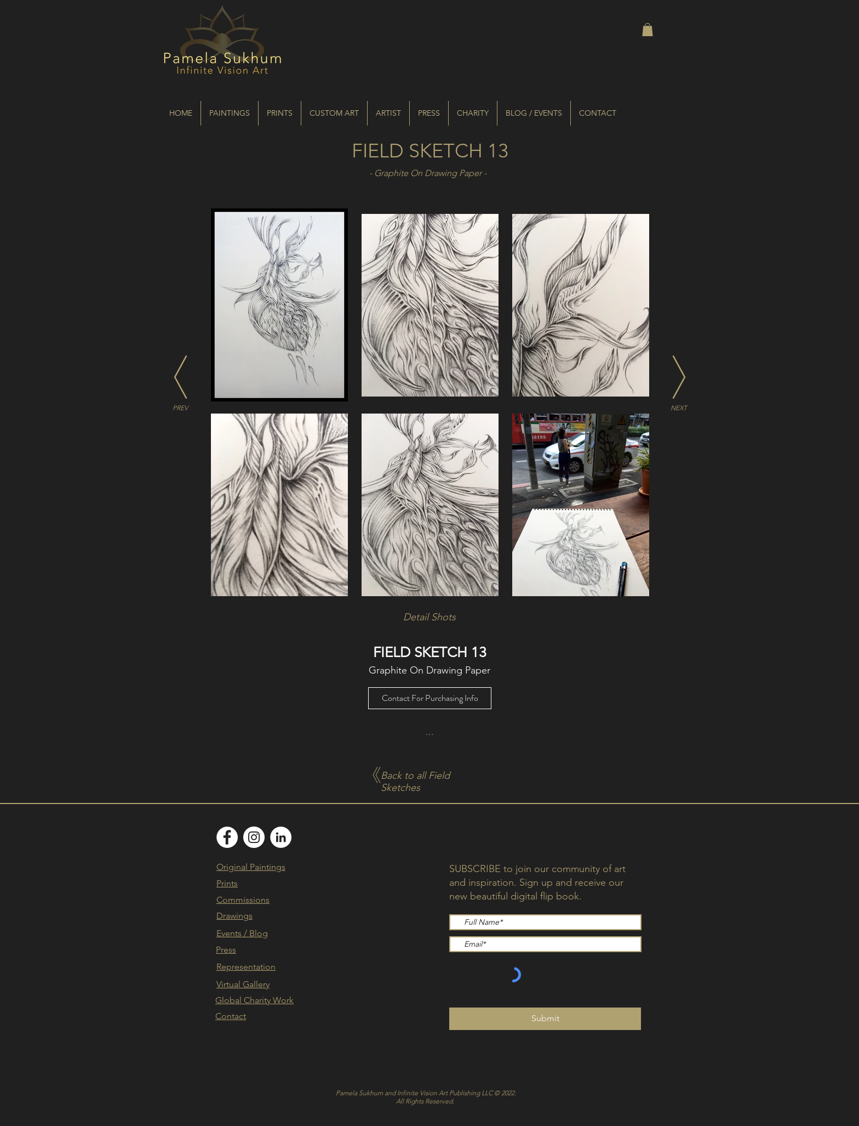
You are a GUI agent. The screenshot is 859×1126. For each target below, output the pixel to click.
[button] (647, 29)
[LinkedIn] (280, 837)
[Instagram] (254, 837)
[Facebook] (227, 837)
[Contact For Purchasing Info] (429, 698)
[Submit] (545, 1019)
